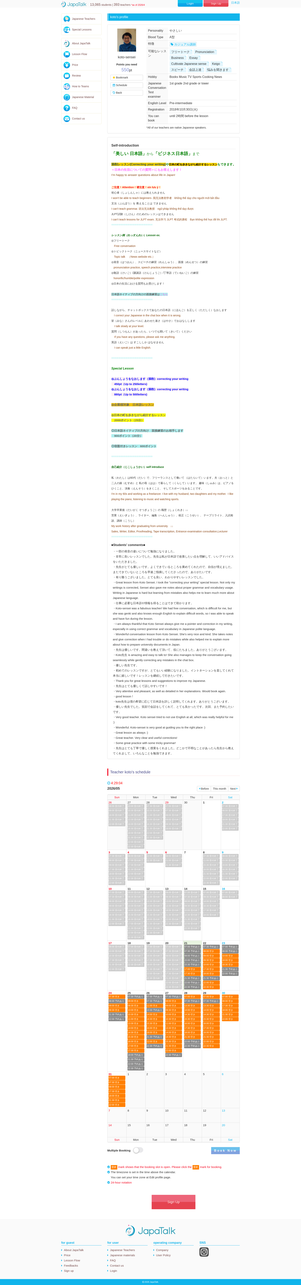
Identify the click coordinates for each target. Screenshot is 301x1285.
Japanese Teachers (83, 18)
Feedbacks (71, 1265)
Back (117, 92)
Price (75, 64)
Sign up (69, 1270)
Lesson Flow (79, 54)
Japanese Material (83, 97)
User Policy (163, 1255)
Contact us (78, 118)
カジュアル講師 (185, 44)
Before (204, 788)
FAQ (74, 107)
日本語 (235, 2)
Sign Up (216, 3)
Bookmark (120, 77)
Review (76, 75)
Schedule (119, 85)
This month (219, 788)
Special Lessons (82, 29)
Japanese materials (122, 1255)
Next (234, 788)
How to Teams (80, 86)
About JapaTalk (81, 43)
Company (162, 1250)
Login (190, 3)
